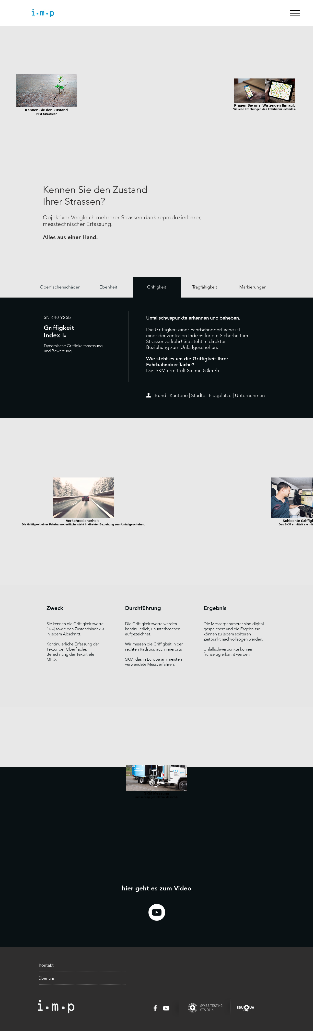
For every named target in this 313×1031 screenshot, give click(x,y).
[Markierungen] (253, 287)
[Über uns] (55, 978)
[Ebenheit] (108, 287)
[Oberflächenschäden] (60, 287)
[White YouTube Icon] (166, 1008)
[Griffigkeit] (157, 287)
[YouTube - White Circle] (156, 912)
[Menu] (295, 13)
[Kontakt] (56, 966)
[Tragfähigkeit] (205, 287)
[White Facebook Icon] (155, 1008)
